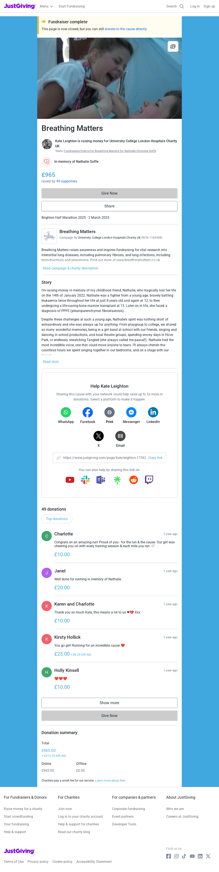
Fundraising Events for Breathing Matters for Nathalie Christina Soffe (110, 151)
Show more (114, 704)
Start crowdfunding (18, 816)
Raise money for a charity (23, 809)
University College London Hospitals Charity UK (109, 237)
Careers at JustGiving (182, 816)
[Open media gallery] (109, 78)
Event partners (123, 816)
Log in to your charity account (80, 816)
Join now (65, 809)
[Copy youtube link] (70, 480)
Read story (51, 362)
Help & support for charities (78, 824)
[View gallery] (173, 46)
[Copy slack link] (85, 480)
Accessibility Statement (94, 862)
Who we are (175, 809)
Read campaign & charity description (70, 268)
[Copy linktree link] (117, 481)
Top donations (57, 519)
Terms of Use (14, 862)
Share (109, 206)
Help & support (15, 832)
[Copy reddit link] (133, 480)
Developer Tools (124, 824)
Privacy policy (38, 862)
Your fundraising (16, 824)
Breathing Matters (77, 231)
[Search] (175, 6)
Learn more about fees (110, 780)
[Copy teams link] (100, 480)
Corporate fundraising (128, 809)
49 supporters (66, 181)
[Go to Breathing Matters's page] (49, 236)
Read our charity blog (74, 832)
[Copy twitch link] (149, 480)
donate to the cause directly (126, 29)
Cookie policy (62, 862)
